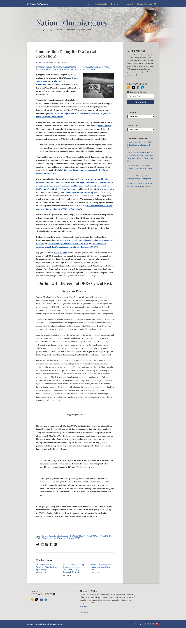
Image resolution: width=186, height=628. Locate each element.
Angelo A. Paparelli (46, 62)
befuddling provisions (67, 170)
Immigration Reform (44, 68)
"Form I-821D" (105, 536)
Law (64, 538)
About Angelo (101, 3)
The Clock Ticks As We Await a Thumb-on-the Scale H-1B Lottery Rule (139, 168)
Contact (129, 3)
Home (87, 3)
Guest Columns (77, 66)
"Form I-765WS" (92, 536)
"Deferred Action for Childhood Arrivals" (56, 536)
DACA (59, 538)
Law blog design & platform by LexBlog (145, 624)
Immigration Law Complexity (97, 66)
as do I (62, 256)
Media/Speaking (144, 3)
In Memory (116, 3)
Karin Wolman (60, 252)
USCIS (93, 70)
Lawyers (70, 538)
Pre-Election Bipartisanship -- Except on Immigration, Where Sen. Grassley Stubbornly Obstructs (74, 568)
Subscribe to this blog (136, 92)
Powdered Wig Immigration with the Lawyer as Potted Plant (101, 567)
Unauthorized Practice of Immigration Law (54, 70)
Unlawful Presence (82, 70)
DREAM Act (48, 66)
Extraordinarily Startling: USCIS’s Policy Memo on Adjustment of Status (139, 145)
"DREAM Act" (79, 536)
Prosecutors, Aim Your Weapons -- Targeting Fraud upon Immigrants (47, 567)
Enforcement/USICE (62, 66)
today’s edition (104, 126)
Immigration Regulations (65, 68)
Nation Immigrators (71, 22)
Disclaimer (84, 612)
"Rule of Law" (41, 538)
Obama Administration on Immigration (93, 68)
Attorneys (52, 538)
